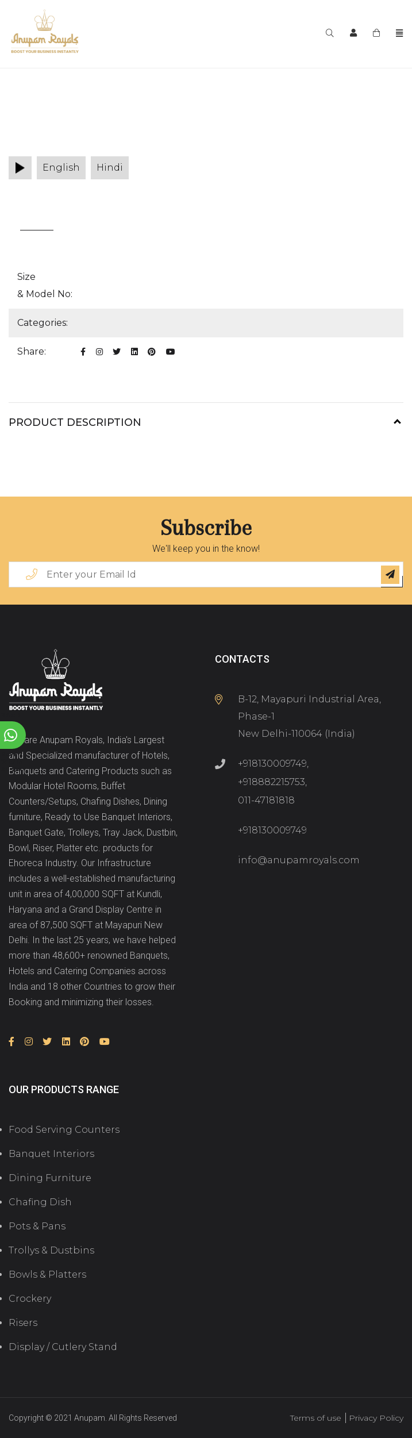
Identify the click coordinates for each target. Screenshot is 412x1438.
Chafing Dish (40, 1202)
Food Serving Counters (64, 1129)
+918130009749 (272, 763)
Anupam (89, 1417)
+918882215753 (271, 781)
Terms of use (315, 1418)
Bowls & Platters (47, 1274)
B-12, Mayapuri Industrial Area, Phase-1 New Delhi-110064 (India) (309, 716)
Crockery (30, 1298)
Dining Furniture (50, 1177)
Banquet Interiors (51, 1153)
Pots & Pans (37, 1226)
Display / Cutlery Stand (63, 1346)
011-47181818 (266, 800)
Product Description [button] (75, 422)
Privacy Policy (376, 1418)
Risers (23, 1322)
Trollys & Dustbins (51, 1250)
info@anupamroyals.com (299, 860)
